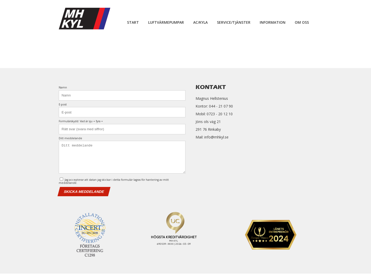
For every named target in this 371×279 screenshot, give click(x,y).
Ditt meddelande (70, 138)
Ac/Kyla (200, 22)
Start (133, 22)
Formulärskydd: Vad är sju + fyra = (81, 121)
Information (272, 22)
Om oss (302, 22)
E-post (63, 104)
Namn (63, 87)
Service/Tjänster (233, 22)
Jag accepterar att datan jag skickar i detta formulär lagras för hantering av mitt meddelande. (114, 186)
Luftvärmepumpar (166, 22)
